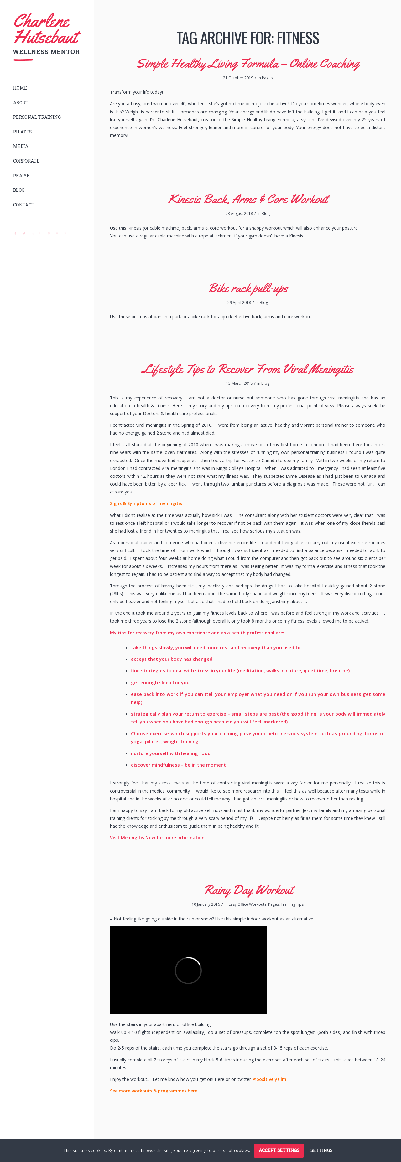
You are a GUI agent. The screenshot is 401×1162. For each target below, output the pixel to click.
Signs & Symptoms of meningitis (146, 503)
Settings (321, 1150)
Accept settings (279, 1150)
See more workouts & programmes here (153, 1091)
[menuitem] (47, 88)
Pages (267, 78)
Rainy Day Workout (248, 890)
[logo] (47, 37)
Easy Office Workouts (247, 904)
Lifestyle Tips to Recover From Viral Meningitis (247, 369)
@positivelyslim (269, 1079)
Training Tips (292, 904)
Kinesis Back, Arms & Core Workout (247, 199)
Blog (266, 213)
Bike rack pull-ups (248, 288)
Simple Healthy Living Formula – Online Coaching (247, 63)
